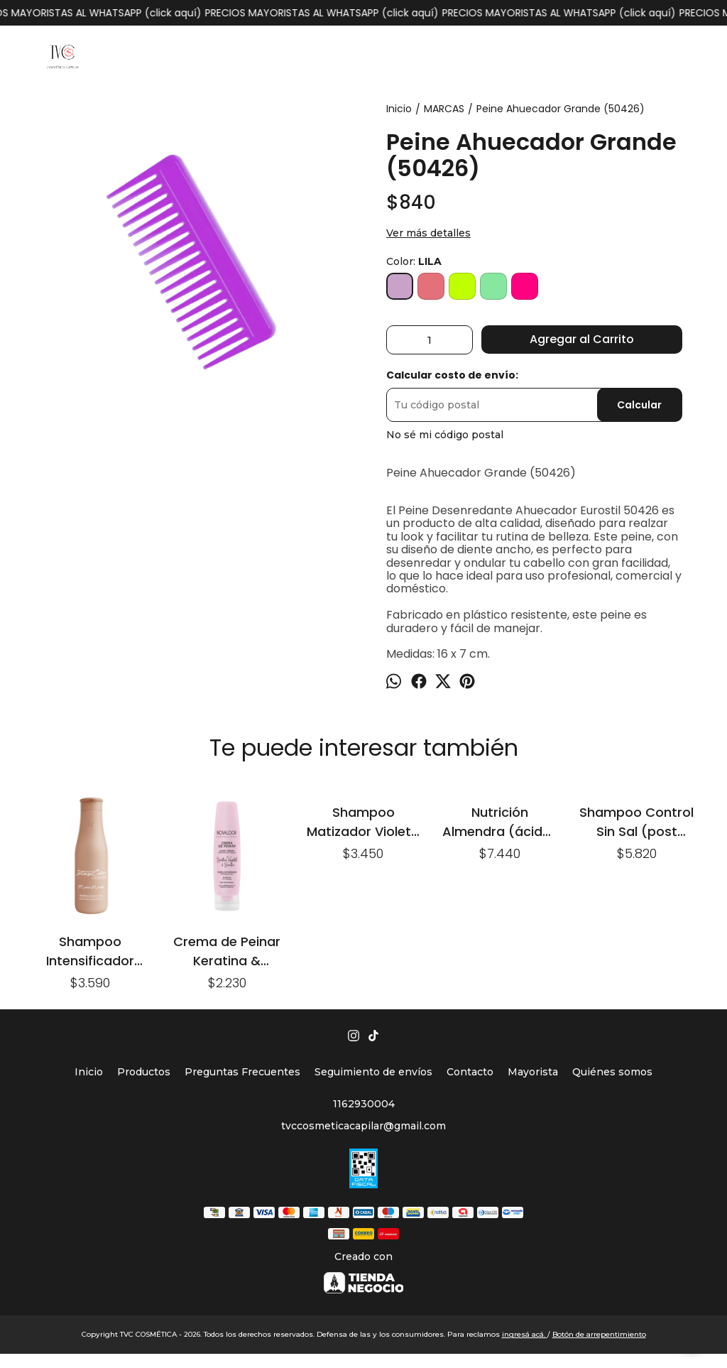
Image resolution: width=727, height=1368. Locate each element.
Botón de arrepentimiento (599, 1334)
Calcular (639, 405)
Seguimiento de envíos (373, 1071)
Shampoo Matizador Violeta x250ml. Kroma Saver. (363, 821)
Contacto (470, 1071)
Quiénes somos (612, 1071)
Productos (143, 1071)
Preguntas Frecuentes (242, 1071)
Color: (414, 261)
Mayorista (533, 1071)
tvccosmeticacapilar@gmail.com (363, 1125)
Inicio (89, 1071)
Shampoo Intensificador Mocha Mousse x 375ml (90, 951)
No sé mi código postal (444, 434)
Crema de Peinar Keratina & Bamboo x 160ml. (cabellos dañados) (226, 951)
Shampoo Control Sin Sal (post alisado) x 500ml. (636, 821)
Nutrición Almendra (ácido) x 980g (499, 821)
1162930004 (364, 1103)
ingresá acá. (524, 1334)
